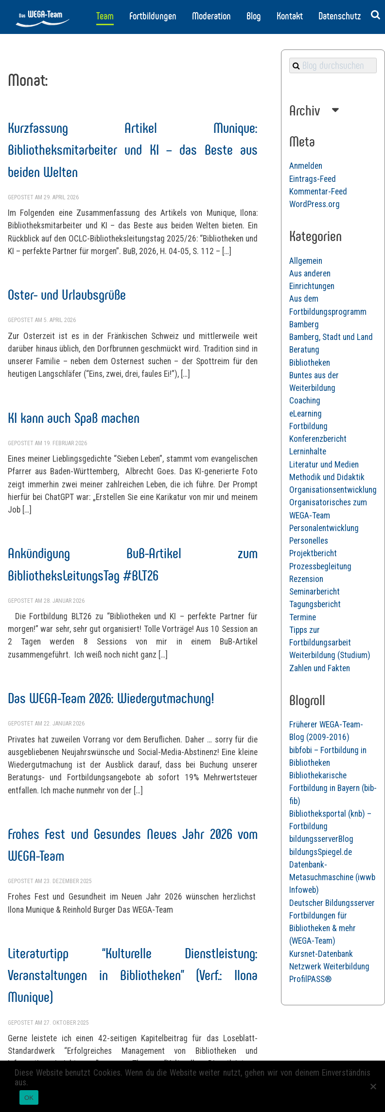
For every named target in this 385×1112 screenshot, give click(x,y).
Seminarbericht (314, 591)
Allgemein (305, 261)
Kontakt (290, 16)
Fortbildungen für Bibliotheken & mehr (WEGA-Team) (322, 928)
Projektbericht (313, 553)
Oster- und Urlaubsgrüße (67, 295)
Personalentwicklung (324, 528)
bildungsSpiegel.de (320, 852)
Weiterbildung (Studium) (329, 655)
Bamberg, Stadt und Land (331, 337)
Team (105, 16)
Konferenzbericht (318, 439)
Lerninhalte (307, 451)
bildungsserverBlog (321, 839)
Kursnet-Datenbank (321, 954)
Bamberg (304, 324)
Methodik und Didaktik (327, 477)
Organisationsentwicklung (333, 490)
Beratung (304, 350)
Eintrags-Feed (312, 179)
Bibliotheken (309, 363)
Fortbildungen (152, 16)
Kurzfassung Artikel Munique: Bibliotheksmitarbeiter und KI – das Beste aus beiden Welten (133, 149)
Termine (302, 617)
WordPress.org (314, 204)
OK (29, 1097)
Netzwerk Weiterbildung (329, 966)
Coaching (304, 400)
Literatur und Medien (324, 464)
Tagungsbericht (315, 604)
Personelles (308, 541)
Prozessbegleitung (320, 566)
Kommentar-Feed (318, 191)
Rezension (306, 579)
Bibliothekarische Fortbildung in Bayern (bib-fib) (333, 788)
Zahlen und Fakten (319, 668)
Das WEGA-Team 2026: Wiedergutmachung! (111, 698)
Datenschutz (339, 16)
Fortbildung (308, 426)
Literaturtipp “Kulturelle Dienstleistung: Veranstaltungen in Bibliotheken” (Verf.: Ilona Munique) (133, 975)
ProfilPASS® (310, 979)
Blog (253, 16)
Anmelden (305, 166)
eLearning (305, 414)
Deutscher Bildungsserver (332, 903)
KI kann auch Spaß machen (74, 418)
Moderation (211, 16)
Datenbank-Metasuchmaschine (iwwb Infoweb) (332, 877)
